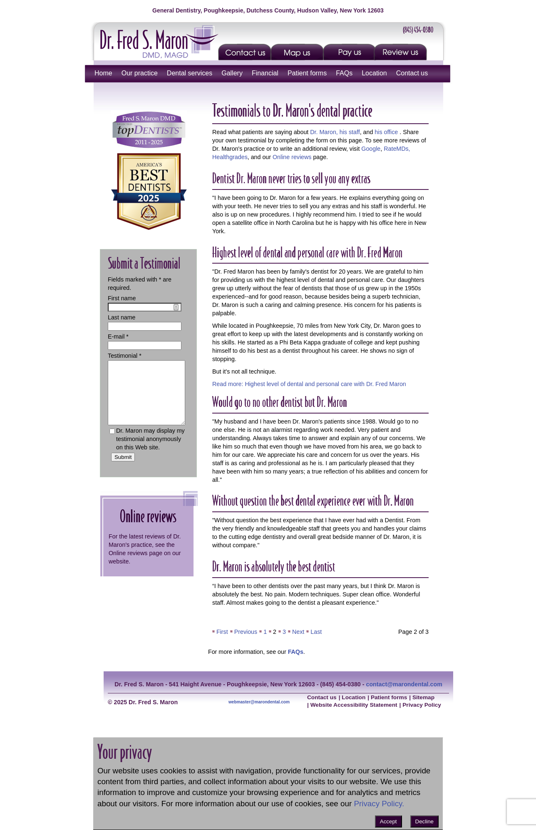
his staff (350, 132)
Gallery (232, 73)
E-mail (116, 336)
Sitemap (423, 697)
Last (316, 631)
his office (386, 132)
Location (374, 73)
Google (370, 148)
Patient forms (307, 73)
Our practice (140, 73)
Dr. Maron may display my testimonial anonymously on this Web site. (150, 451)
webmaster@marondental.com (259, 702)
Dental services (189, 73)
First (222, 631)
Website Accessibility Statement (353, 705)
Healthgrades (230, 157)
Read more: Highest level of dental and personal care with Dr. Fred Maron (309, 384)
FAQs (344, 73)
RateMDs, (397, 148)
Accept (388, 821)
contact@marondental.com (404, 684)
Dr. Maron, (324, 132)
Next (298, 631)
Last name (122, 317)
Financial (265, 73)
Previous (245, 631)
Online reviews (292, 157)
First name (122, 298)
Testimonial (122, 355)
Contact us (412, 73)
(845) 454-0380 (418, 29)
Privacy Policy (421, 705)
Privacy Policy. (379, 803)
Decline (424, 821)
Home (103, 73)
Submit (123, 469)
